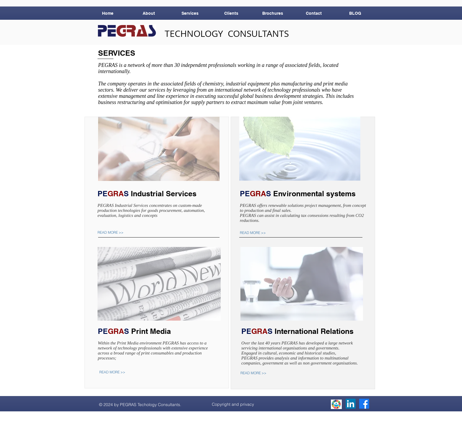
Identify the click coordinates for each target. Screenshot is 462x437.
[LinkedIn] (351, 404)
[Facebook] (364, 404)
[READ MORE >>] (115, 232)
